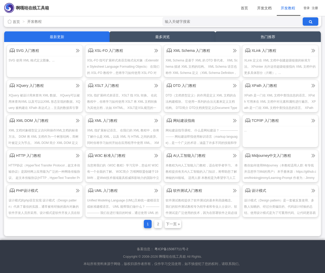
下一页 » (173, 224)
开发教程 (288, 8)
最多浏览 (162, 37)
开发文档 (264, 8)
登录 (306, 8)
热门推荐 (268, 37)
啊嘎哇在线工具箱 (32, 8)
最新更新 (57, 37)
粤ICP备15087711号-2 (171, 249)
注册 (315, 8)
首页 (244, 8)
